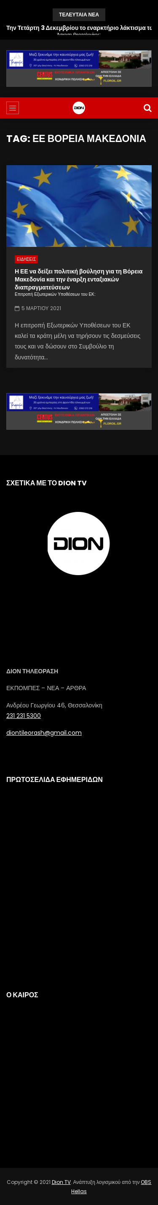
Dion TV (61, 1182)
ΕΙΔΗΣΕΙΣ (26, 259)
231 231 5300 (23, 716)
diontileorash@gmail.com (44, 732)
